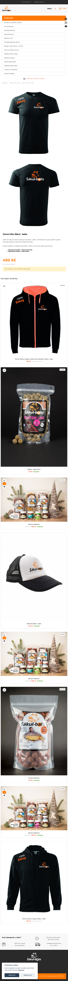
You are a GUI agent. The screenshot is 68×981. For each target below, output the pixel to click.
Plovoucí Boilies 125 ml (11, 50)
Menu (49, 8)
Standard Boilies (9, 30)
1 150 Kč (34, 361)
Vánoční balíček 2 (34, 833)
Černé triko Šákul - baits (28, 82)
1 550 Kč (34, 526)
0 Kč (64, 8)
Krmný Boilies (8, 26)
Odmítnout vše (28, 975)
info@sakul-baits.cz (39, 2)
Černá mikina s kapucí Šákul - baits (34, 919)
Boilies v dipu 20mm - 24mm (13, 46)
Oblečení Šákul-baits (10, 65)
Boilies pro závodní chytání (13, 22)
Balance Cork (8, 38)
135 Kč (33, 471)
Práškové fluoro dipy (11, 54)
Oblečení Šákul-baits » (15, 82)
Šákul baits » (5, 82)
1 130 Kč (34, 921)
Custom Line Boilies (10, 69)
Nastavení (21, 970)
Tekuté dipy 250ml (10, 61)
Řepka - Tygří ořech (34, 469)
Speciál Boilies (9, 34)
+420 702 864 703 (26, 2)
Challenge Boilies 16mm (12, 42)
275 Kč (34, 780)
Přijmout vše (11, 975)
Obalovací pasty (9, 58)
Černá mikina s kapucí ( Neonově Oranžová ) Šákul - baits (34, 359)
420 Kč (34, 626)
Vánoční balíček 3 (34, 524)
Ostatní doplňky (9, 73)
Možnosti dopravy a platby (34, 78)
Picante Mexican (34, 778)
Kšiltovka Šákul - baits (34, 623)
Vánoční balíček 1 (34, 678)
